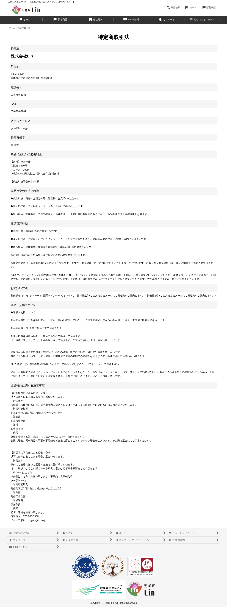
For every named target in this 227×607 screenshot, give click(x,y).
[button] (173, 7)
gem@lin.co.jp (19, 128)
